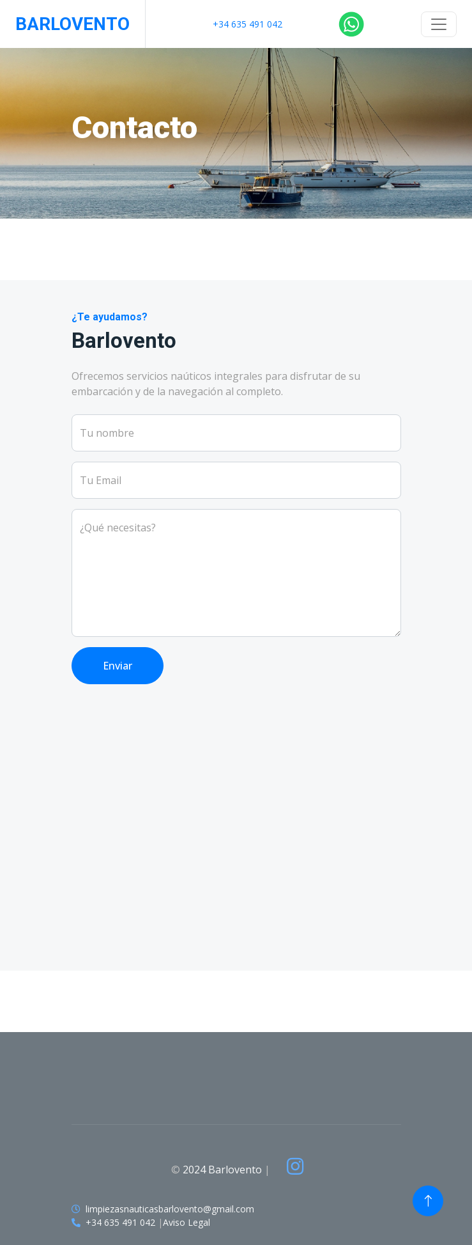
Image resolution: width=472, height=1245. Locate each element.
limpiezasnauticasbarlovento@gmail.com (170, 1209)
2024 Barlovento (222, 1170)
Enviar (117, 666)
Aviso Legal (186, 1222)
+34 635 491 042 (247, 24)
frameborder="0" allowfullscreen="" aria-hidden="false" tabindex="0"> (236, 843)
